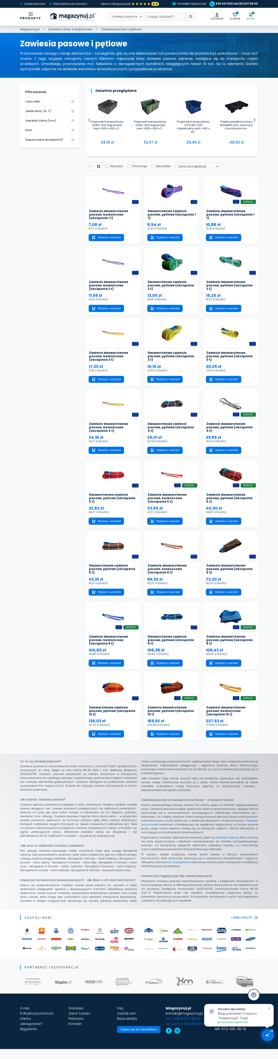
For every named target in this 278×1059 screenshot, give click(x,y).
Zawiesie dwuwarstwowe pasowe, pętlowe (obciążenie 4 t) (227, 431)
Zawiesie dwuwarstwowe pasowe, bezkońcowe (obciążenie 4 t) (109, 431)
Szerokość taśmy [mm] (49, 120)
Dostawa (75, 1018)
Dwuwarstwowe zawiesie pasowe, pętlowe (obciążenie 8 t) (168, 647)
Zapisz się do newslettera (138, 1040)
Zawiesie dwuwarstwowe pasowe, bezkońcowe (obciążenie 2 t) (109, 287)
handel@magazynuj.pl (185, 4)
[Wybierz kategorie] (127, 17)
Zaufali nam (126, 1023)
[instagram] (178, 1041)
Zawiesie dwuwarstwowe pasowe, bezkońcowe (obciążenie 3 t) (109, 359)
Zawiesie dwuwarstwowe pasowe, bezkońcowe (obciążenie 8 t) (109, 647)
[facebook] (170, 1041)
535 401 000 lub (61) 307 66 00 (233, 4)
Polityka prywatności (38, 1023)
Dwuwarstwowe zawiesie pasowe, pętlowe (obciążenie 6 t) (109, 575)
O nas (25, 1018)
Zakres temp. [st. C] (49, 111)
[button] (214, 17)
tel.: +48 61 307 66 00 (184, 1028)
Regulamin (29, 1038)
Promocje (141, 166)
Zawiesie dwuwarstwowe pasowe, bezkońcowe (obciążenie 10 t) (227, 720)
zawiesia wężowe (227, 847)
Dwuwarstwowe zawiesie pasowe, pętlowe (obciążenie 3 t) (168, 359)
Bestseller (165, 166)
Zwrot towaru (79, 1023)
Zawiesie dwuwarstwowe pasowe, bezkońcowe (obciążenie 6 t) (168, 575)
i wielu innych (244, 927)
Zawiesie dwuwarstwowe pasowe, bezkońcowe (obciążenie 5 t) (168, 503)
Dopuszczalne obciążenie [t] (49, 139)
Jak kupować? (32, 1033)
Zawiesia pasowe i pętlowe (121, 29)
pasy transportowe (178, 872)
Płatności (75, 1028)
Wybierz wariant (107, 239)
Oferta (25, 1028)
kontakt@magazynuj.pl (186, 1023)
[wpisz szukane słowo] (187, 17)
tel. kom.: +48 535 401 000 (188, 1033)
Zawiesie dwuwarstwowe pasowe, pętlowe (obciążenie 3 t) (227, 359)
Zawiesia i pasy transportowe (70, 29)
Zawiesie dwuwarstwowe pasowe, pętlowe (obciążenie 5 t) (227, 503)
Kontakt (74, 1033)
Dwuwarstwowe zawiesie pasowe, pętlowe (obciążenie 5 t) (109, 503)
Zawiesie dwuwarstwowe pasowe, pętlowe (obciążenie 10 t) (168, 720)
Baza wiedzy (126, 1028)
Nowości (117, 166)
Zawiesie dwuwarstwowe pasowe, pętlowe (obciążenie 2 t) (227, 287)
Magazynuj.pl (30, 29)
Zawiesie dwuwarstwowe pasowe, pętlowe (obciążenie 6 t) (227, 575)
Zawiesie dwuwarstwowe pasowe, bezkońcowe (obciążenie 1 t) (109, 215)
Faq (119, 1018)
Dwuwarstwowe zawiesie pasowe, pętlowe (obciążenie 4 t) (168, 431)
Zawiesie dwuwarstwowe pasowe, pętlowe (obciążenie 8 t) (227, 647)
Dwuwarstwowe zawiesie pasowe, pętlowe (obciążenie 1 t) (168, 215)
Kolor (49, 130)
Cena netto (49, 101)
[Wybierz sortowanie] (199, 167)
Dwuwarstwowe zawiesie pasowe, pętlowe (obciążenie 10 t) (109, 720)
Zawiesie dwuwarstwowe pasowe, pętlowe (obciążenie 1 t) (227, 215)
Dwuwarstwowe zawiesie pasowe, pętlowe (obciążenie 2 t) (168, 287)
